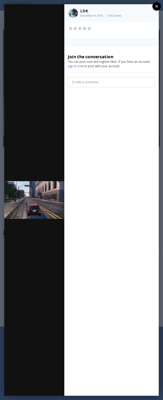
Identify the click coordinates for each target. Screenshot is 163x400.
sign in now (75, 66)
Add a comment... (86, 82)
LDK (84, 10)
